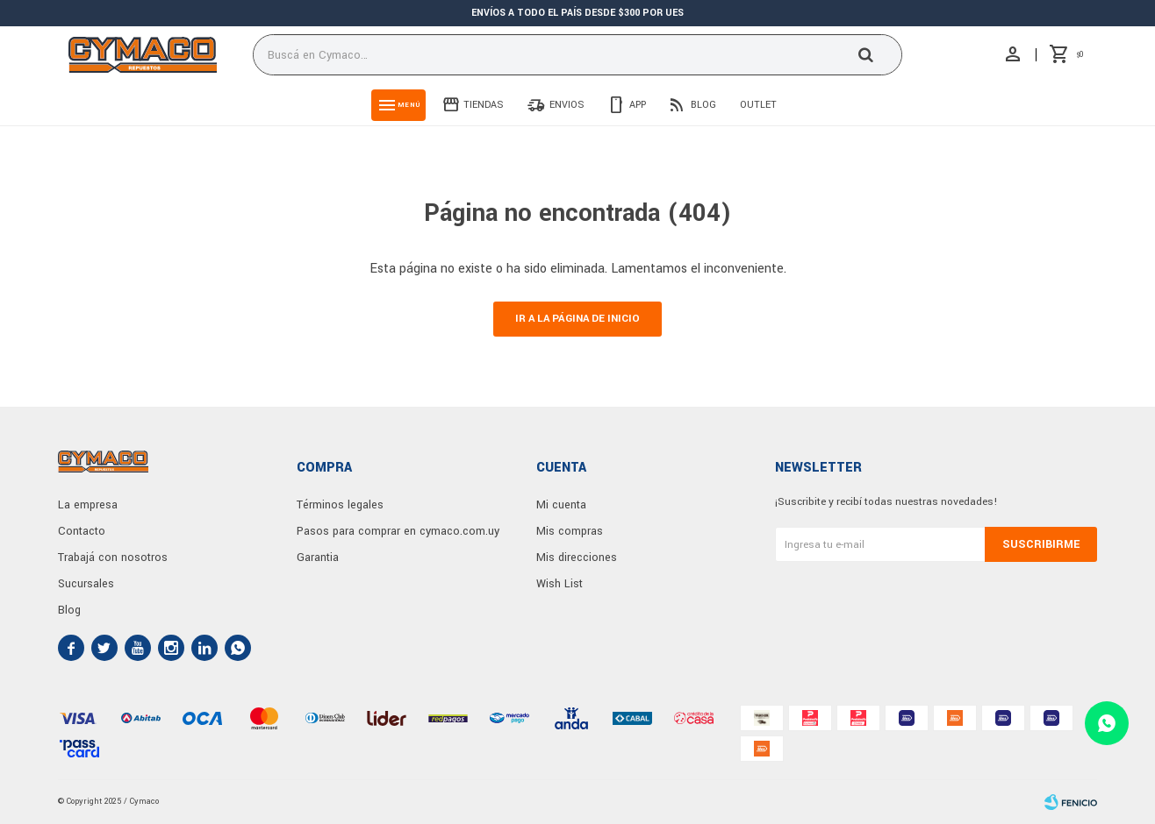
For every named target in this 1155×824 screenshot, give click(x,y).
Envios (567, 104)
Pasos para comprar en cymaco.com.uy (398, 531)
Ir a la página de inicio (577, 318)
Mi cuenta (561, 505)
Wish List (559, 584)
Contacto (81, 531)
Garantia (318, 557)
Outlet (758, 104)
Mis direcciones (576, 557)
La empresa (88, 505)
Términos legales (340, 505)
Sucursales (86, 584)
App (637, 104)
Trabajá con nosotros (113, 557)
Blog (703, 104)
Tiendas (483, 104)
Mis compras (569, 531)
